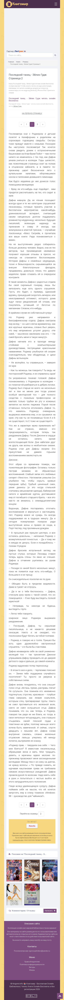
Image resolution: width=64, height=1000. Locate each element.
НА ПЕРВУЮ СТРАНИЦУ (32, 113)
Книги (18, 62)
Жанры (32, 970)
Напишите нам (18, 840)
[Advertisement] (32, 28)
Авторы (32, 967)
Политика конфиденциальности (32, 964)
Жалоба (32, 826)
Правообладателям (32, 962)
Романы (25, 62)
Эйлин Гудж (17, 106)
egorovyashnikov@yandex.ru (39, 951)
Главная (11, 62)
